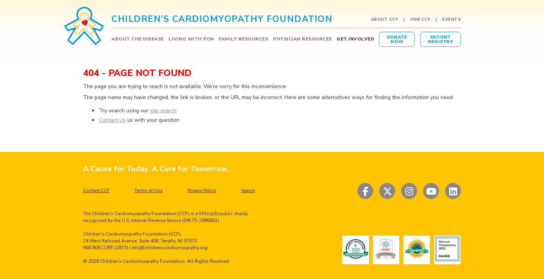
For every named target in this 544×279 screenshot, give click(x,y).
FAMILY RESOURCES (243, 39)
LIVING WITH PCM (191, 39)
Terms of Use (148, 191)
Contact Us (112, 120)
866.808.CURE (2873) (105, 248)
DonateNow (397, 39)
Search (248, 191)
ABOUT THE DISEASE (137, 39)
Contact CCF (96, 191)
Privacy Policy (201, 191)
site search (163, 110)
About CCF (384, 19)
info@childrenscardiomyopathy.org (169, 248)
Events (451, 19)
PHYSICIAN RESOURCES (302, 39)
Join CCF (420, 19)
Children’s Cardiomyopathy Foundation (142, 261)
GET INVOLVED (355, 39)
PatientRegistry (440, 39)
